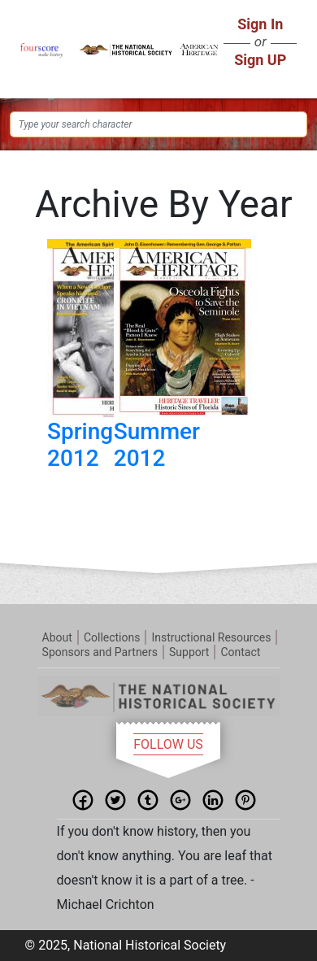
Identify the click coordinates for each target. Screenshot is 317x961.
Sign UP (260, 59)
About (57, 637)
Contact (240, 652)
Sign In (260, 24)
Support (189, 652)
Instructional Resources (211, 637)
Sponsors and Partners (100, 652)
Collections (112, 637)
